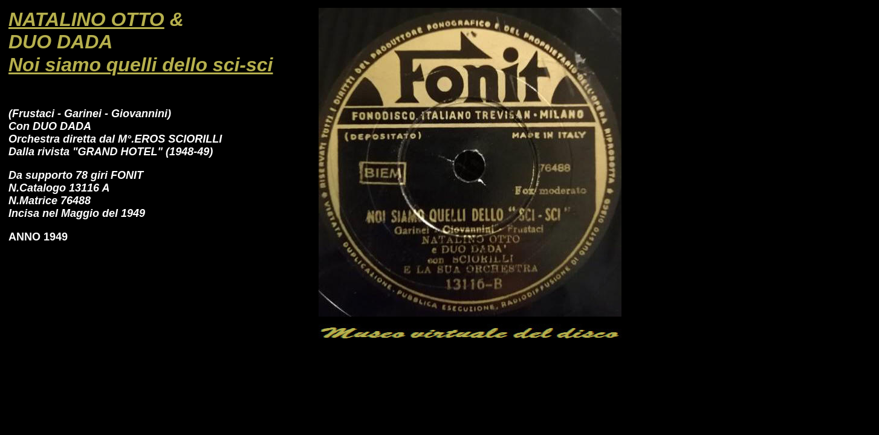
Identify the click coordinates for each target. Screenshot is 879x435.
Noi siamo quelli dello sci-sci (140, 65)
